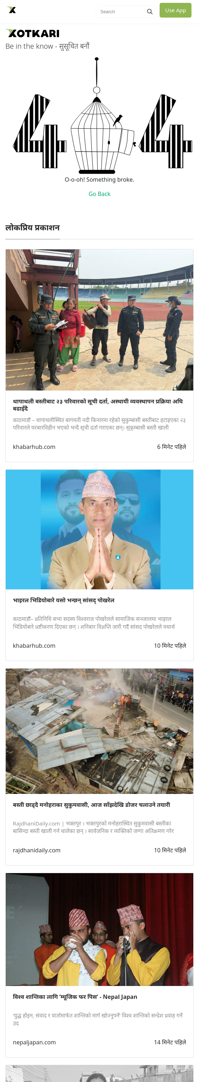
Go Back (99, 194)
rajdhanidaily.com (36, 850)
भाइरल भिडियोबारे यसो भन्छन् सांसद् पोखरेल (64, 600)
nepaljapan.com (34, 1042)
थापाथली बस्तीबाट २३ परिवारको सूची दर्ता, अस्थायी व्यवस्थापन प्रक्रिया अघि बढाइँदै (98, 404)
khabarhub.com (34, 447)
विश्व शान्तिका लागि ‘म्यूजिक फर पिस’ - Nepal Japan (75, 997)
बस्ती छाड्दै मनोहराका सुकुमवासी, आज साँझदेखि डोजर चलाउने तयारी (91, 805)
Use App (175, 10)
